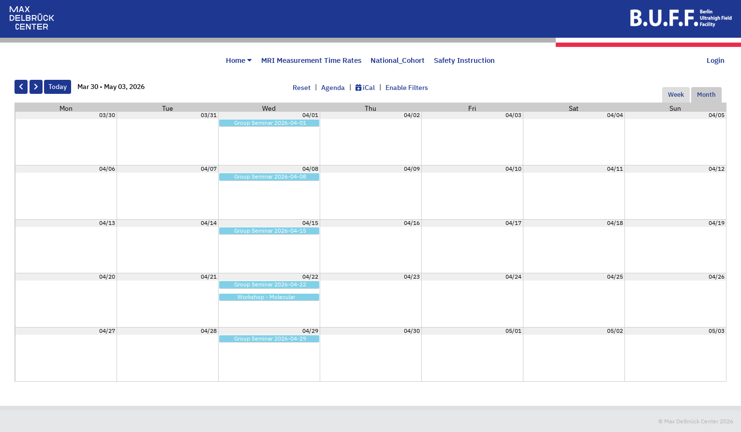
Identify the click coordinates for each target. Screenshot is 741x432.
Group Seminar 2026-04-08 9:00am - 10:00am (263, 179)
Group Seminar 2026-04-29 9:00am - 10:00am (263, 341)
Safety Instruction (464, 60)
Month (706, 94)
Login (716, 60)
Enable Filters (406, 87)
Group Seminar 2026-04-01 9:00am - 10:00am (263, 126)
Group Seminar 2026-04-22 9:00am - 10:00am (263, 287)
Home (239, 60)
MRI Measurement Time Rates (311, 60)
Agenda (333, 87)
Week (676, 94)
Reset (302, 87)
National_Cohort (397, 60)
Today (57, 86)
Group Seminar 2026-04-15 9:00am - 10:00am (263, 233)
